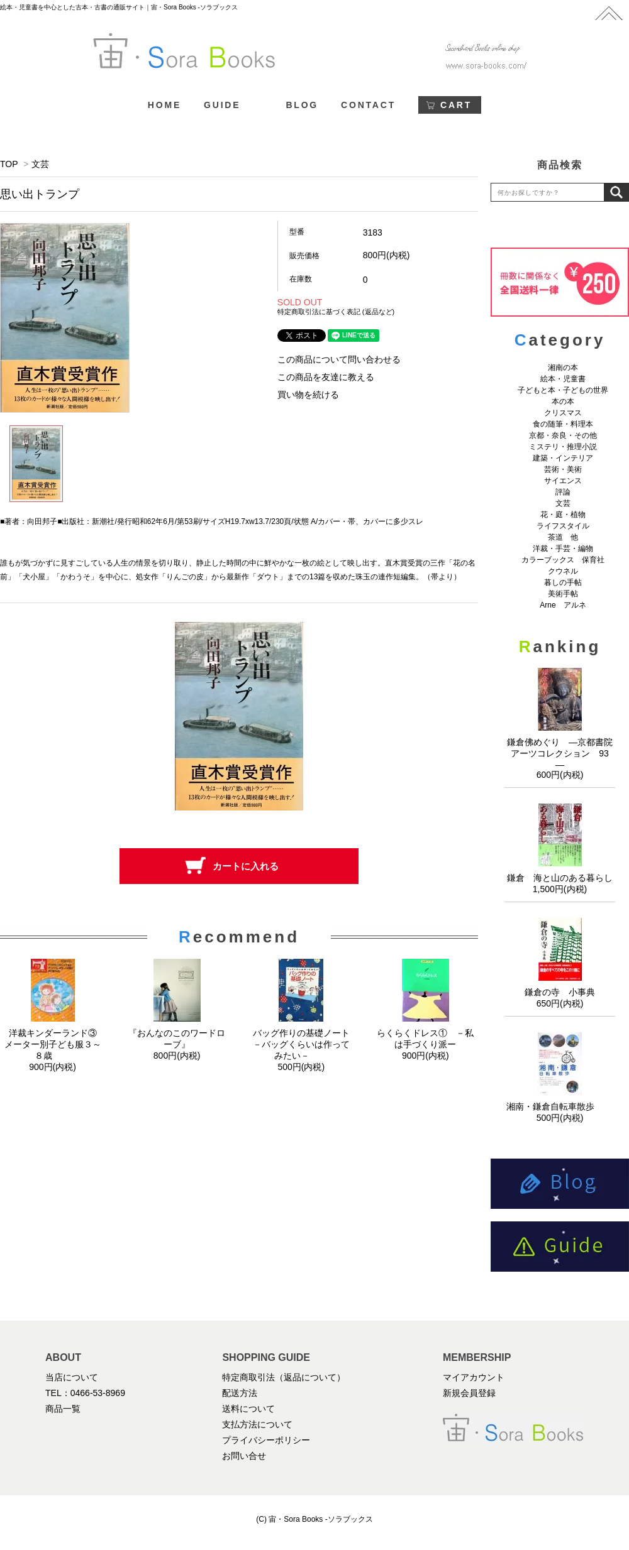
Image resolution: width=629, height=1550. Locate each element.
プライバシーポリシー (266, 1440)
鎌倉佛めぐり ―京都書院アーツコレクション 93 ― (562, 753)
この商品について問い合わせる (339, 359)
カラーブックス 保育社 (562, 559)
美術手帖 (563, 593)
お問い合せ (244, 1456)
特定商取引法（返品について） (283, 1377)
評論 (563, 492)
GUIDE (222, 105)
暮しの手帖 (563, 582)
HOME (164, 105)
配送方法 (239, 1393)
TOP (9, 164)
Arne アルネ (563, 605)
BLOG (302, 105)
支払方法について (257, 1424)
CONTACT (368, 105)
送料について (248, 1409)
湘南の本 (563, 367)
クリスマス (563, 412)
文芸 (40, 164)
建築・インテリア (563, 458)
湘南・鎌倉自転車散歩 (559, 1106)
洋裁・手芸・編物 (567, 548)
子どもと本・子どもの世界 (563, 390)
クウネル (563, 571)
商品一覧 (63, 1409)
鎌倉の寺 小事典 (560, 992)
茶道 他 (563, 537)
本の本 (563, 401)
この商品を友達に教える (325, 377)
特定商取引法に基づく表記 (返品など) (335, 311)
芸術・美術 (563, 469)
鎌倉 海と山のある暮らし (560, 878)
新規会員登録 (469, 1393)
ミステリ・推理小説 (563, 446)
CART (456, 105)
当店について (71, 1377)
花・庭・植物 (563, 514)
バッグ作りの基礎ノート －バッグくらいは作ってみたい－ (306, 1044)
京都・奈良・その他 (563, 435)
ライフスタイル (563, 525)
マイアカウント (473, 1377)
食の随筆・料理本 (563, 424)
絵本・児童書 (563, 378)
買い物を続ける (308, 395)
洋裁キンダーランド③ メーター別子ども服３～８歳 (55, 1044)
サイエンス (563, 480)
